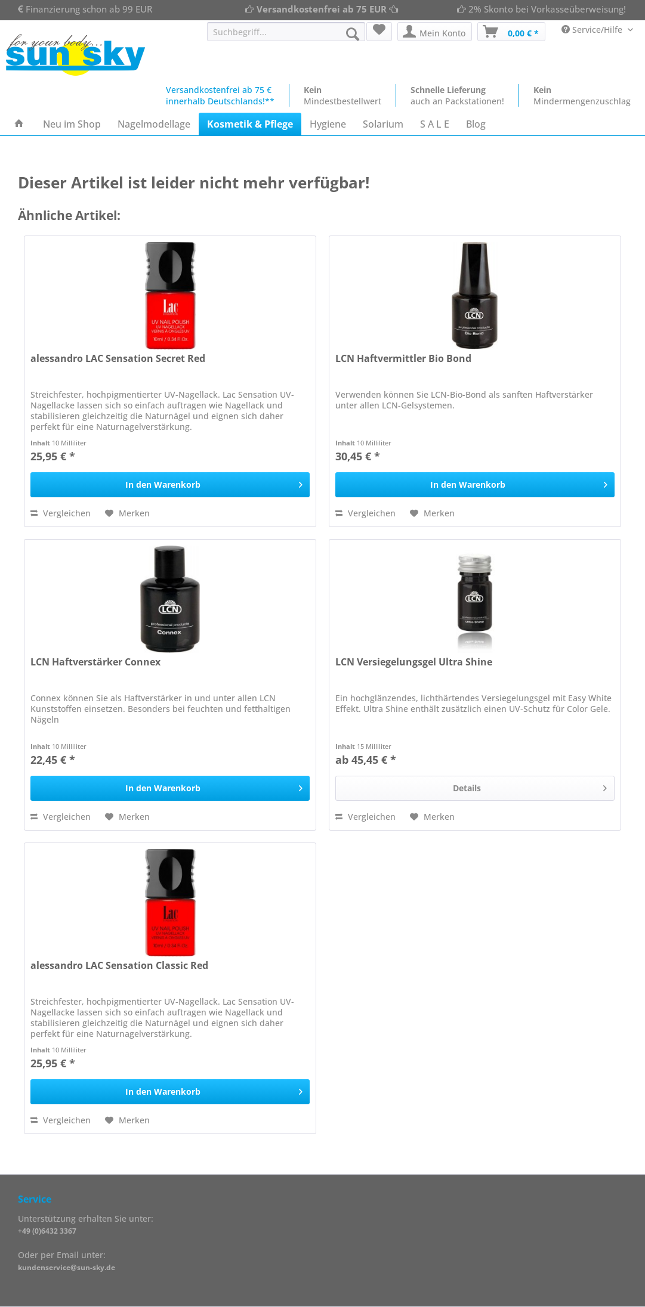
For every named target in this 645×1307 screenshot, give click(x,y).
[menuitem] (286, 37)
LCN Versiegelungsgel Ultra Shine (413, 662)
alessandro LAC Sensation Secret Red (117, 358)
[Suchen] (352, 34)
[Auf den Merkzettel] (127, 513)
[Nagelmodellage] (154, 124)
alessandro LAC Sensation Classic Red (119, 965)
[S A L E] (435, 124)
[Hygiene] (327, 124)
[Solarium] (383, 124)
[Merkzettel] (379, 31)
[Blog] (476, 124)
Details (530, 786)
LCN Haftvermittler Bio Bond (403, 358)
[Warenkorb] (511, 31)
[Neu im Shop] (72, 124)
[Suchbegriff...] (286, 31)
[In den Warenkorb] (170, 484)
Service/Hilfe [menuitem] (593, 29)
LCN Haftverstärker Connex (95, 662)
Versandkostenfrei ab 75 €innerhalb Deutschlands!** (220, 95)
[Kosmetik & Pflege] (250, 124)
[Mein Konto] (434, 31)
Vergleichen (60, 513)
